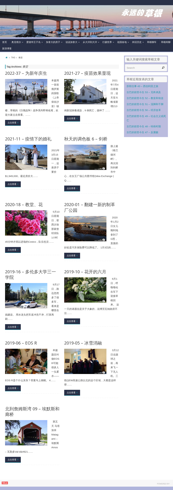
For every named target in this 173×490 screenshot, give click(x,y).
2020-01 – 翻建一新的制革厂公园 (89, 207)
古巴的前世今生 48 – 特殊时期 (144, 126)
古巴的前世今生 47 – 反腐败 (142, 132)
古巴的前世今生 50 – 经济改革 (144, 110)
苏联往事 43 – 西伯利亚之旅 (142, 86)
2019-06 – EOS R (21, 343)
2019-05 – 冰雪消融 (83, 343)
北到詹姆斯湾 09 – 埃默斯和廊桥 (32, 411)
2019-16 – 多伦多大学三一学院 (30, 274)
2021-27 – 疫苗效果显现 (87, 73)
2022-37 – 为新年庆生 (26, 73)
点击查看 (13, 122)
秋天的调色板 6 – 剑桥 (85, 139)
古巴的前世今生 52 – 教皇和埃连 (145, 98)
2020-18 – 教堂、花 (24, 204)
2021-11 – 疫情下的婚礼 (28, 139)
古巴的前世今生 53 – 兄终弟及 (144, 92)
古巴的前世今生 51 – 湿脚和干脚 (145, 104)
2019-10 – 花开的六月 (85, 272)
